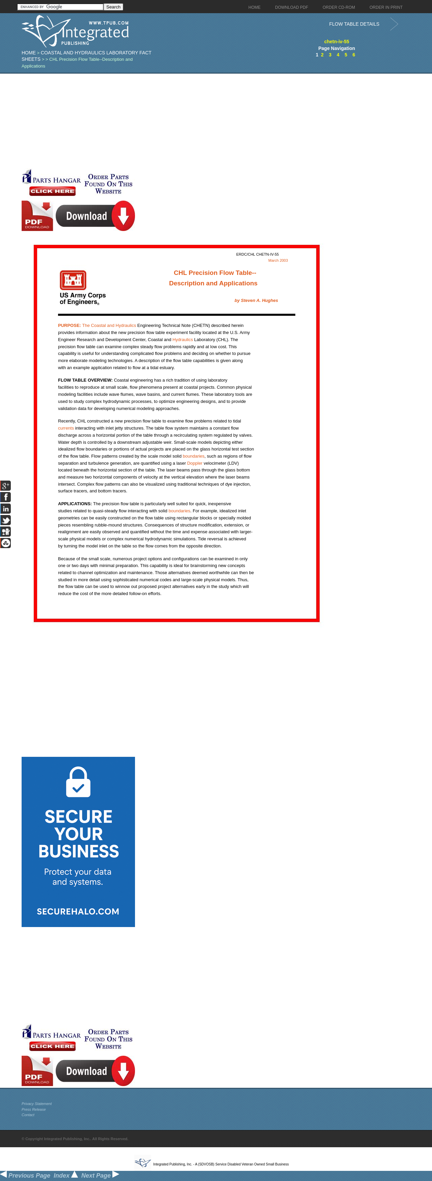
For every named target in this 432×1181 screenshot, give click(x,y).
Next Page (100, 1175)
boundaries (194, 456)
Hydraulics (126, 325)
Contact (28, 1115)
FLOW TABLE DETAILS (354, 24)
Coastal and (87, 325)
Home (29, 52)
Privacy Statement (37, 1104)
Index (66, 1175)
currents (66, 428)
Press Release (34, 1109)
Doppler (194, 463)
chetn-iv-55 (336, 41)
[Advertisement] (165, 121)
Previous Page (25, 1175)
